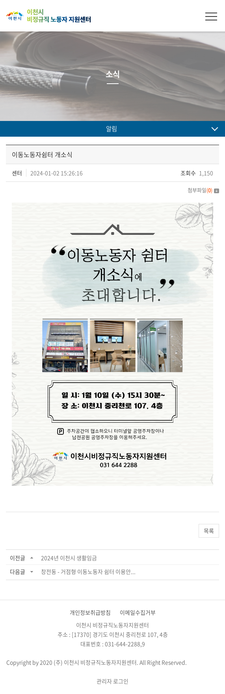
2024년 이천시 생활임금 (69, 558)
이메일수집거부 (138, 612)
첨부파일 (203, 190)
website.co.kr (112, 672)
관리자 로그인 (112, 681)
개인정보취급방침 (90, 612)
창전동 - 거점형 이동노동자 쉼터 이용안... (88, 571)
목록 (209, 531)
